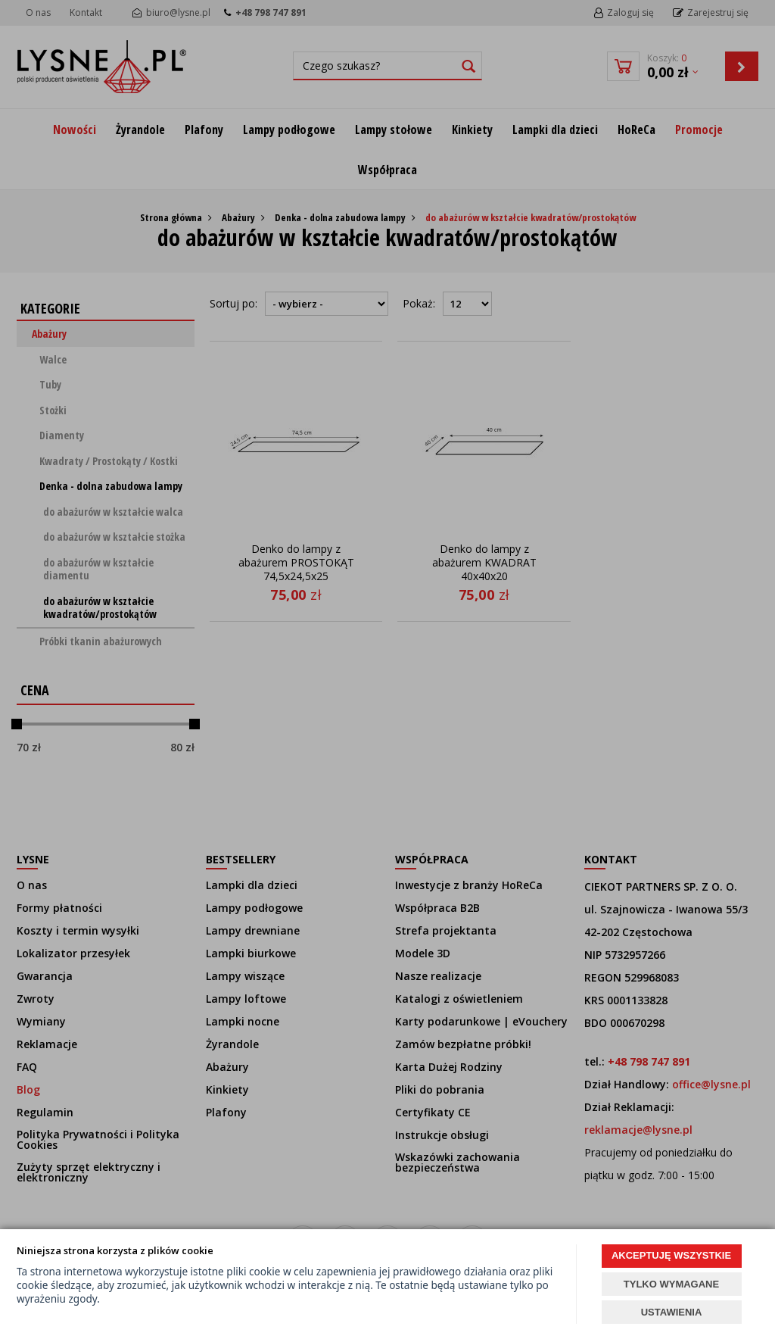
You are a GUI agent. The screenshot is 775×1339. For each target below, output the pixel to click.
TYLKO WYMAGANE (671, 1284)
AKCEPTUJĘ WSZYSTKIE (671, 1255)
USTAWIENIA (671, 1312)
